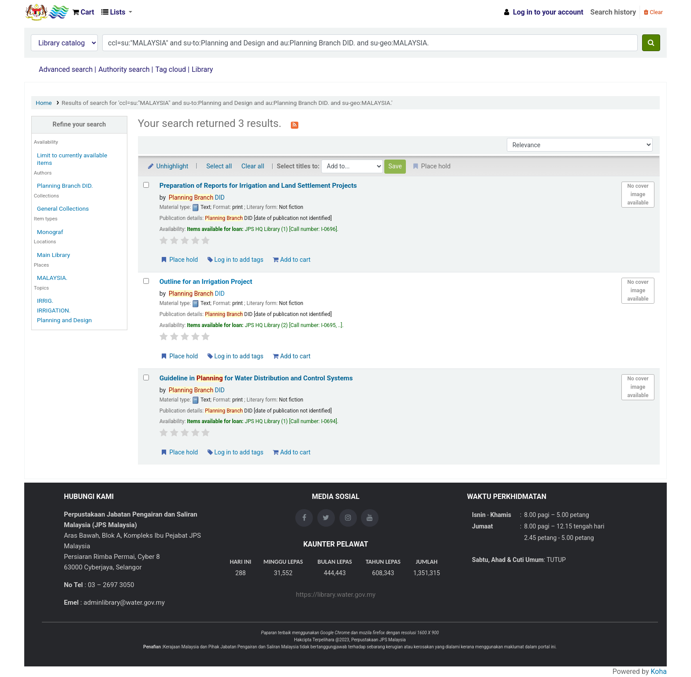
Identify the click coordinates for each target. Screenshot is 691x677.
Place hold (179, 259)
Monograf (50, 231)
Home (44, 102)
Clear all (252, 166)
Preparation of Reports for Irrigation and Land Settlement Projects (258, 186)
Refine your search (79, 124)
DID (197, 197)
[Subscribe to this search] (294, 124)
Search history (613, 12)
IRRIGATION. (54, 310)
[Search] (651, 42)
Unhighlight (168, 166)
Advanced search (66, 69)
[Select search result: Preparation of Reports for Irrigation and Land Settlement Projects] (146, 185)
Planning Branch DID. (65, 185)
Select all (219, 166)
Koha (659, 671)
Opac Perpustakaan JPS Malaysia (47, 12)
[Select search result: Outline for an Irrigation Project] (146, 281)
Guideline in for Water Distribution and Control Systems (256, 378)
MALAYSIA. (52, 277)
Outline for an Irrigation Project (206, 282)
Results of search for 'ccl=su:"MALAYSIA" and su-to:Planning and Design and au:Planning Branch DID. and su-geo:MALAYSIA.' (227, 102)
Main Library (53, 254)
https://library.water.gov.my (335, 595)
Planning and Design (64, 320)
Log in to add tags (236, 259)
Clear (653, 12)
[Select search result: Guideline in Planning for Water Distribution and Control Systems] (146, 377)
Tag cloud (170, 69)
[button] (83, 12)
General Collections (63, 208)
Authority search (123, 69)
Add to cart (291, 259)
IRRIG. (45, 300)
